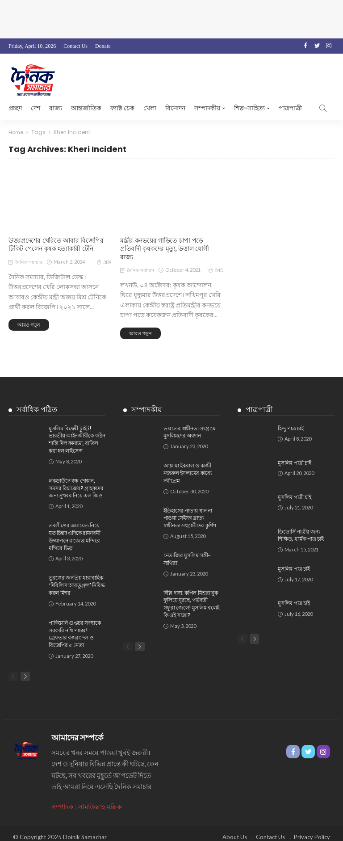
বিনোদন (175, 108)
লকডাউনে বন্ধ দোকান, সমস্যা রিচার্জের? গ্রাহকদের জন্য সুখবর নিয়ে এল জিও (76, 479)
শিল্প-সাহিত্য (249, 108)
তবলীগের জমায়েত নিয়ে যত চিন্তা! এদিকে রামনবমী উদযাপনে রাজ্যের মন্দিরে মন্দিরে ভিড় (74, 528)
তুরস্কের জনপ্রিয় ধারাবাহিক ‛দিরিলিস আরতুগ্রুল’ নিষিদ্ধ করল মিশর (77, 577)
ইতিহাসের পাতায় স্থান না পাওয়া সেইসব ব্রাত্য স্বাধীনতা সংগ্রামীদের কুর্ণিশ (189, 509)
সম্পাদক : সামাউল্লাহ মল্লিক (86, 799)
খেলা (149, 108)
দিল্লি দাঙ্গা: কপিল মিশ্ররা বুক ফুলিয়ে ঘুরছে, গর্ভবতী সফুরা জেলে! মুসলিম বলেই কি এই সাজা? (191, 595)
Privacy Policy (312, 829)
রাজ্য (55, 108)
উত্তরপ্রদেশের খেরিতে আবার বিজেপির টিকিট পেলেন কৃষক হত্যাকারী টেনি (55, 244)
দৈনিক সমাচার (28, 262)
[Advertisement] (171, 17)
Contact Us (75, 46)
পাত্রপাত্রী (290, 108)
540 (215, 261)
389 (103, 261)
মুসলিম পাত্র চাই (294, 560)
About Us (234, 829)
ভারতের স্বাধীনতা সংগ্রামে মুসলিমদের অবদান (189, 423)
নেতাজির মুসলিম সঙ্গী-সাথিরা (187, 550)
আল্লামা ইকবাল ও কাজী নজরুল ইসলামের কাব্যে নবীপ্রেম (187, 465)
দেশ (35, 108)
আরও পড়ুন (28, 325)
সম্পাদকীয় (207, 108)
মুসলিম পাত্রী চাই (294, 454)
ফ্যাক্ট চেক (122, 108)
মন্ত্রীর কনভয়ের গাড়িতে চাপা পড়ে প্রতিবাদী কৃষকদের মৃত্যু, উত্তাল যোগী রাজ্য (171, 244)
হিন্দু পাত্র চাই (290, 420)
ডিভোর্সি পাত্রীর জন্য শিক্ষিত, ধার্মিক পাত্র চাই (300, 526)
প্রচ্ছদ (15, 108)
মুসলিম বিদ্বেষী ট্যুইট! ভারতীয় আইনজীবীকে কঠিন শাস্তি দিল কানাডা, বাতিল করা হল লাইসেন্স (77, 431)
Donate (103, 46)
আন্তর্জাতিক (86, 108)
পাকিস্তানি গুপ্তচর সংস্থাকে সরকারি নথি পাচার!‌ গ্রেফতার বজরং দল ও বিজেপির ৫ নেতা (74, 625)
